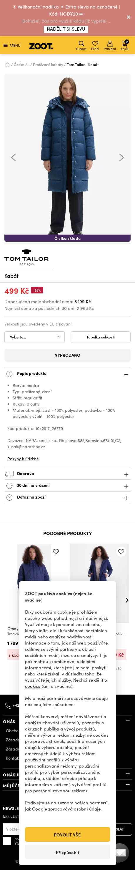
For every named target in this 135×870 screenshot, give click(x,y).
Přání (95, 46)
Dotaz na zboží (67, 497)
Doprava (67, 474)
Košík (125, 45)
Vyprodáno (67, 355)
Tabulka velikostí (100, 337)
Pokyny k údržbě (23, 458)
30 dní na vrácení (67, 486)
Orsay (13, 628)
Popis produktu (67, 374)
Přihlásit (110, 46)
